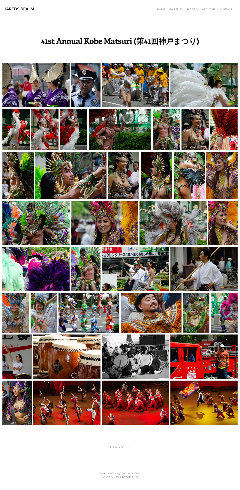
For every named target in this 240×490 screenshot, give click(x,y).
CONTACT (226, 9)
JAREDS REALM (19, 9)
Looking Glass (133, 473)
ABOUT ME (208, 9)
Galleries (175, 9)
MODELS (192, 9)
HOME (161, 9)
